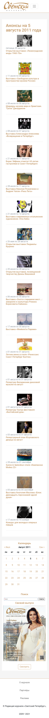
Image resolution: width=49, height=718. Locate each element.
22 (6, 578)
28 (43, 578)
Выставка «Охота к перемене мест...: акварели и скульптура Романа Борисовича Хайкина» (24, 301)
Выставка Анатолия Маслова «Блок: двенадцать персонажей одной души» (24, 494)
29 (6, 584)
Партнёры (24, 690)
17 (18, 571)
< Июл (7, 547)
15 (6, 571)
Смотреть (24, 666)
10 (18, 565)
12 (30, 565)
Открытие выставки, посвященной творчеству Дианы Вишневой (23, 273)
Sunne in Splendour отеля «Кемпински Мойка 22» (24, 466)
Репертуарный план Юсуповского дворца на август (22, 438)
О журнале (24, 682)
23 (12, 578)
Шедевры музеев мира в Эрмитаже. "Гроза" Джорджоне (24, 107)
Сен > (41, 547)
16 (12, 571)
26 (30, 578)
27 (36, 578)
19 (30, 571)
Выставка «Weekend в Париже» (21, 329)
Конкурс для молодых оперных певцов (21, 523)
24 (18, 578)
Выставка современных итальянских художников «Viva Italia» (24, 217)
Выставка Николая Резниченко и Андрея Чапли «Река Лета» (22, 190)
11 (24, 565)
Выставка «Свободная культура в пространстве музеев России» (22, 79)
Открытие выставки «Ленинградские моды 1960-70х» (24, 52)
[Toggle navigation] (34, 6)
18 (24, 571)
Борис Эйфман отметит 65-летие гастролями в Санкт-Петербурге (22, 162)
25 (24, 578)
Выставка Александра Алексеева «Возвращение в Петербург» (22, 135)
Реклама (24, 698)
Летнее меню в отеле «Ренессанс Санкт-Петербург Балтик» (22, 355)
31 (18, 584)
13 (36, 565)
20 (36, 571)
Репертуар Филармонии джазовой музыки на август (23, 383)
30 (12, 584)
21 (43, 571)
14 (43, 565)
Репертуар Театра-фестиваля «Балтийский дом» (20, 411)
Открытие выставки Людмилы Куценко (21, 245)
